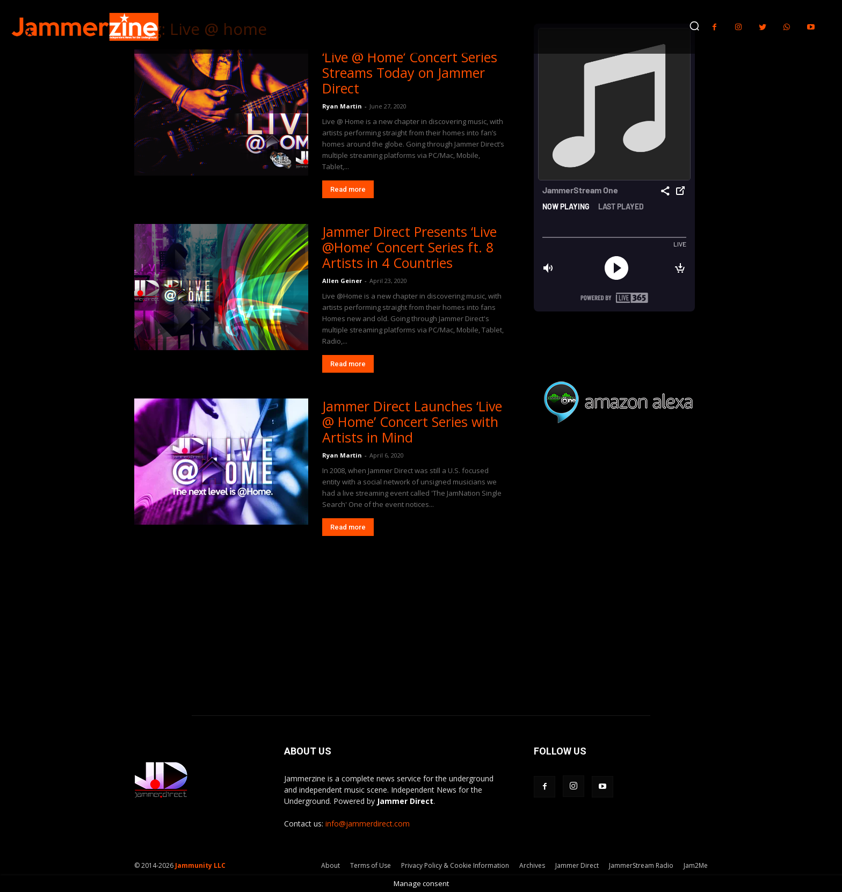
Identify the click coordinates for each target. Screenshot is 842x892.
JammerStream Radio (641, 865)
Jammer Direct (577, 865)
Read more (348, 189)
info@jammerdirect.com (367, 823)
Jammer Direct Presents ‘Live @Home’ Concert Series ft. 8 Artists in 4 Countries (409, 247)
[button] (694, 26)
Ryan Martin (342, 106)
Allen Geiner (342, 281)
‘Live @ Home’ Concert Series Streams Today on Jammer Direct (409, 72)
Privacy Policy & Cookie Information (455, 865)
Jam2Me (696, 865)
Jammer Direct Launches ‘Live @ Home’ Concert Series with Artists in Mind (412, 421)
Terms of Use (370, 865)
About (330, 865)
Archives (532, 865)
